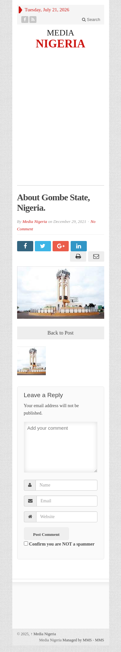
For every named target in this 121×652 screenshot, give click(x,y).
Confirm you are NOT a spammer (59, 544)
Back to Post (60, 333)
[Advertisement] (60, 121)
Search (91, 19)
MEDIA (60, 32)
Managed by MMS (77, 640)
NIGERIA (61, 43)
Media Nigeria (34, 221)
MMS (99, 640)
